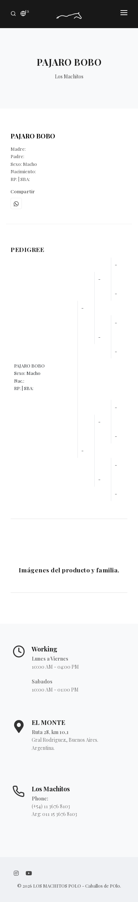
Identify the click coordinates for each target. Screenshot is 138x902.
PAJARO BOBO (33, 136)
